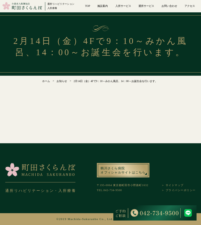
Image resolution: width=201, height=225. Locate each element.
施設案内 (102, 5)
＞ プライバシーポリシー (178, 190)
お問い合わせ (169, 5)
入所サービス (123, 5)
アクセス (190, 5)
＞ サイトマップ (172, 185)
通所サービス (146, 5)
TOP (87, 5)
